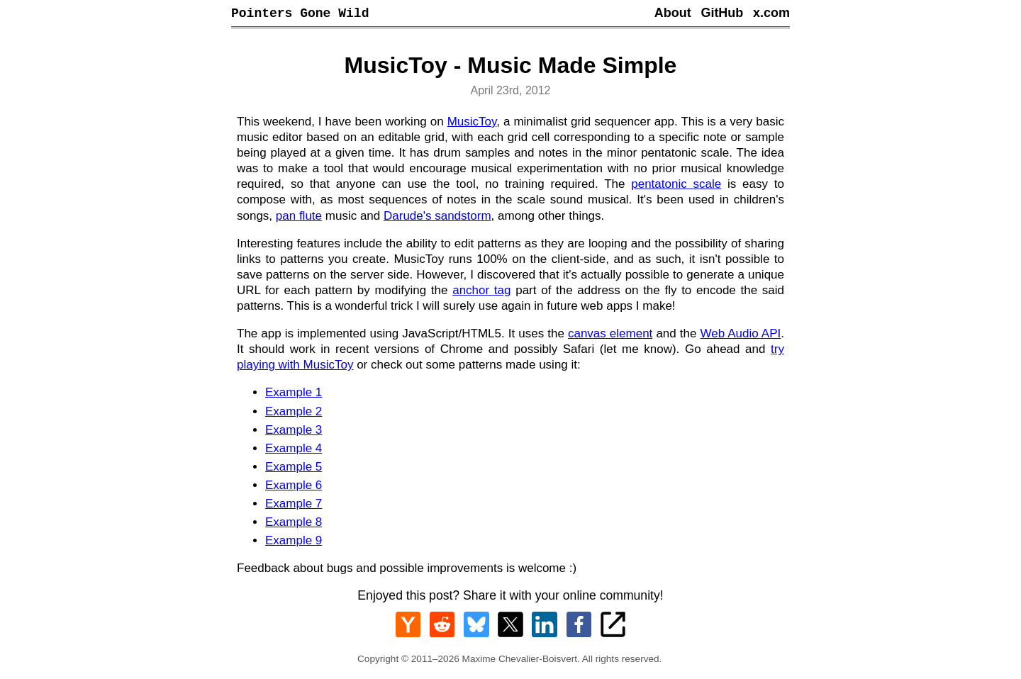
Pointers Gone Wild (300, 14)
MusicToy (472, 123)
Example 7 (293, 505)
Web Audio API (740, 335)
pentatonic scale (676, 186)
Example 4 (293, 450)
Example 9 (293, 542)
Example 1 (293, 394)
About (672, 14)
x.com (771, 14)
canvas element (610, 335)
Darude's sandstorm (437, 218)
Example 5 (293, 469)
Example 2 (293, 413)
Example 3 (293, 432)
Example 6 (293, 487)
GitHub (722, 14)
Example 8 (293, 524)
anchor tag (481, 292)
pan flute (299, 218)
